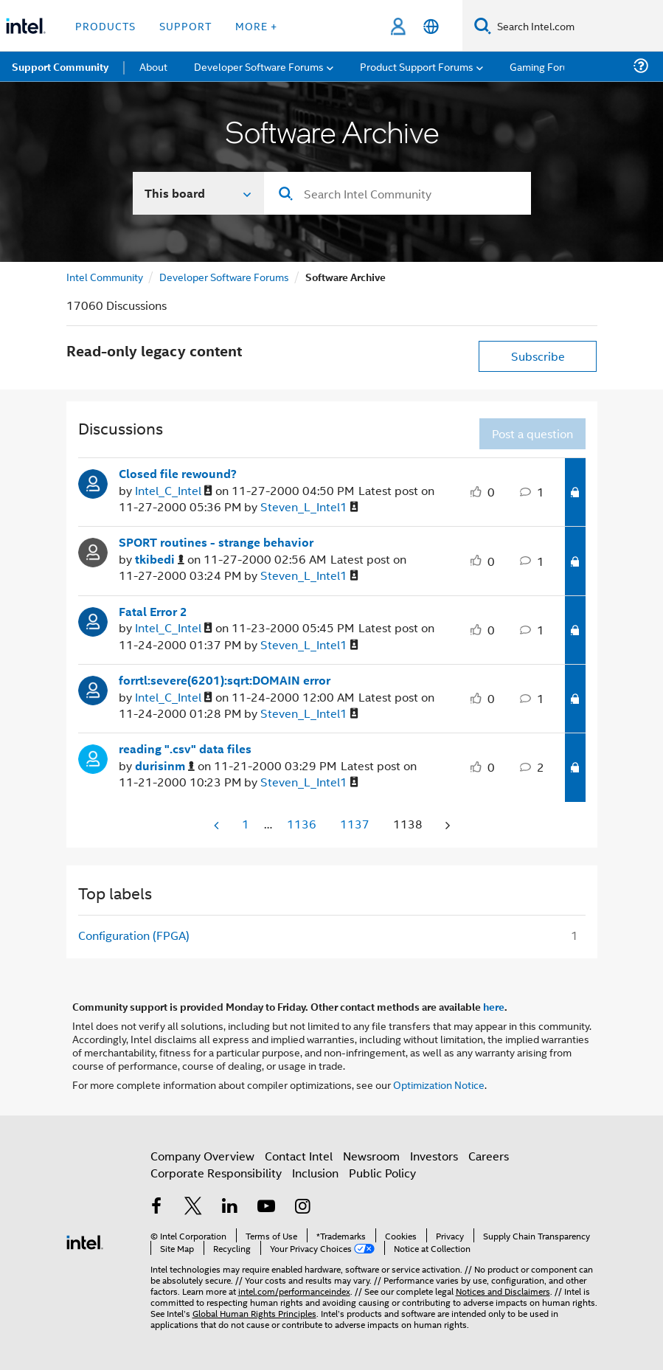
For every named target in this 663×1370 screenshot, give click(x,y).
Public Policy (382, 1172)
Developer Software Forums (224, 276)
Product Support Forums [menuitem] (416, 66)
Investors (434, 1155)
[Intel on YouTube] (266, 1207)
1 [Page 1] (245, 823)
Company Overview (202, 1155)
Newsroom (371, 1155)
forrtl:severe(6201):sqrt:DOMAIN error (224, 680)
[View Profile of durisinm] (165, 766)
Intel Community (104, 276)
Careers (488, 1155)
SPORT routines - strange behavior (216, 542)
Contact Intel (299, 1155)
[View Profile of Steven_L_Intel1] (309, 507)
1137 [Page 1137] (354, 823)
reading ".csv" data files (185, 749)
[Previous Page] (217, 825)
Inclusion (315, 1172)
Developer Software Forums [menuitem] (259, 66)
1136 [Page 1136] (301, 823)
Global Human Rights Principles (254, 1313)
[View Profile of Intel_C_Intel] (173, 491)
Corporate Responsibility (216, 1172)
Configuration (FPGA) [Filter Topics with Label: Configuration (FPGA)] (134, 935)
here (493, 1006)
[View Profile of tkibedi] (159, 559)
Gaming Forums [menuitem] (546, 66)
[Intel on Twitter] (193, 1207)
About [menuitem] (153, 66)
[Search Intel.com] (577, 25)
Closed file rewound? (178, 474)
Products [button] (105, 25)
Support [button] (185, 25)
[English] (431, 26)
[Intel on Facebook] (157, 1207)
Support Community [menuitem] (60, 66)
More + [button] (256, 25)
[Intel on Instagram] (303, 1207)
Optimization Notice (439, 1084)
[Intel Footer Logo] (84, 1240)
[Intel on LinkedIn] (230, 1207)
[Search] (482, 25)
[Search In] (199, 193)
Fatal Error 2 (153, 611)
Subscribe (538, 355)
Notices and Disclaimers (503, 1291)
